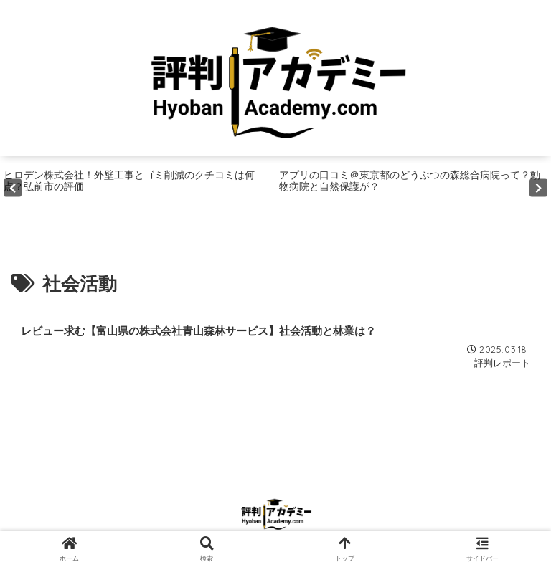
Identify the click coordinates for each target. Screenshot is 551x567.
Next (538, 187)
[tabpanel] (138, 188)
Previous (13, 187)
